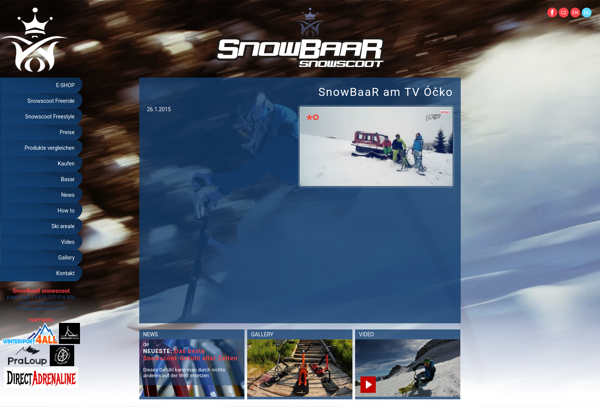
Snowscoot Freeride (51, 101)
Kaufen (66, 164)
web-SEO (56, 308)
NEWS (150, 334)
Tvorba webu (30, 308)
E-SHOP (65, 85)
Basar (68, 179)
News (68, 195)
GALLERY (262, 334)
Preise (67, 132)
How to (66, 211)
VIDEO (366, 334)
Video (68, 242)
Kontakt (65, 273)
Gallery (66, 258)
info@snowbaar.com (41, 303)
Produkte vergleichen (49, 148)
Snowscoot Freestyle (50, 117)
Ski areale (63, 226)
